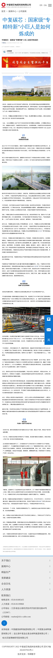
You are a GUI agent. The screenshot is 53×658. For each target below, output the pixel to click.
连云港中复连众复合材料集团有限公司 (30, 634)
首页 (3, 11)
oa (45, 5)
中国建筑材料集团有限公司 (23, 629)
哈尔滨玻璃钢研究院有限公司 (15, 638)
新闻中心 (12, 11)
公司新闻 (22, 11)
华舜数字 (31, 654)
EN (41, 5)
